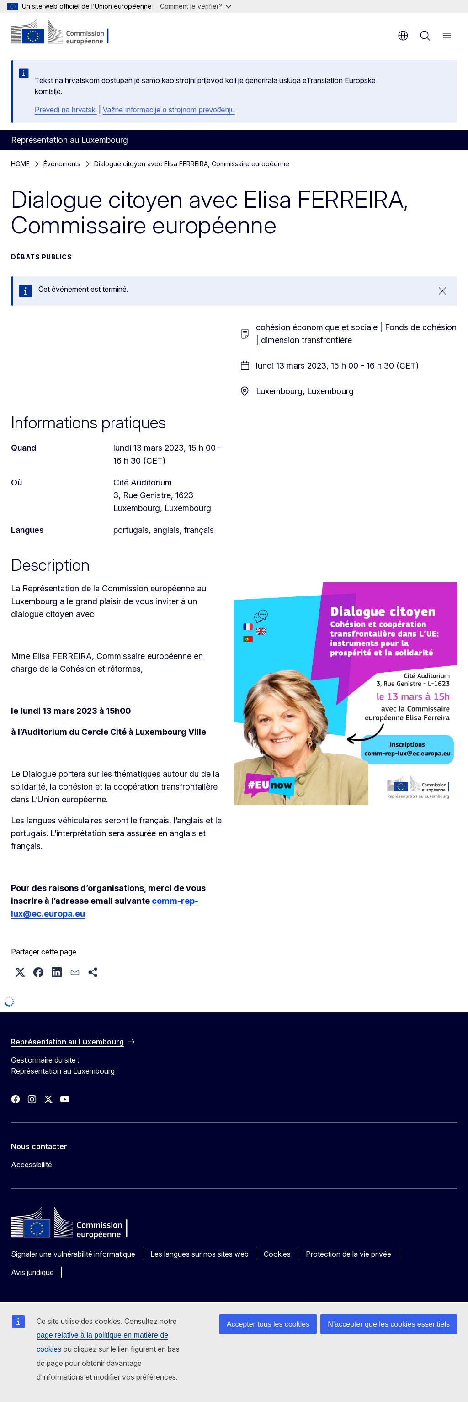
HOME (20, 164)
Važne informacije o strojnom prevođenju (169, 110)
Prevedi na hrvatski (66, 110)
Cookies (277, 1254)
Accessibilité (31, 1164)
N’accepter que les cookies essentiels (389, 1324)
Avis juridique (32, 1272)
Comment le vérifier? (195, 6)
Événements (61, 164)
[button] (20, 972)
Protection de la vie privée (348, 1254)
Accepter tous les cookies (268, 1324)
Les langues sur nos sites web (199, 1254)
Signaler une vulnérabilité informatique (73, 1254)
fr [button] (403, 35)
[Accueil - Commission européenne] (66, 32)
